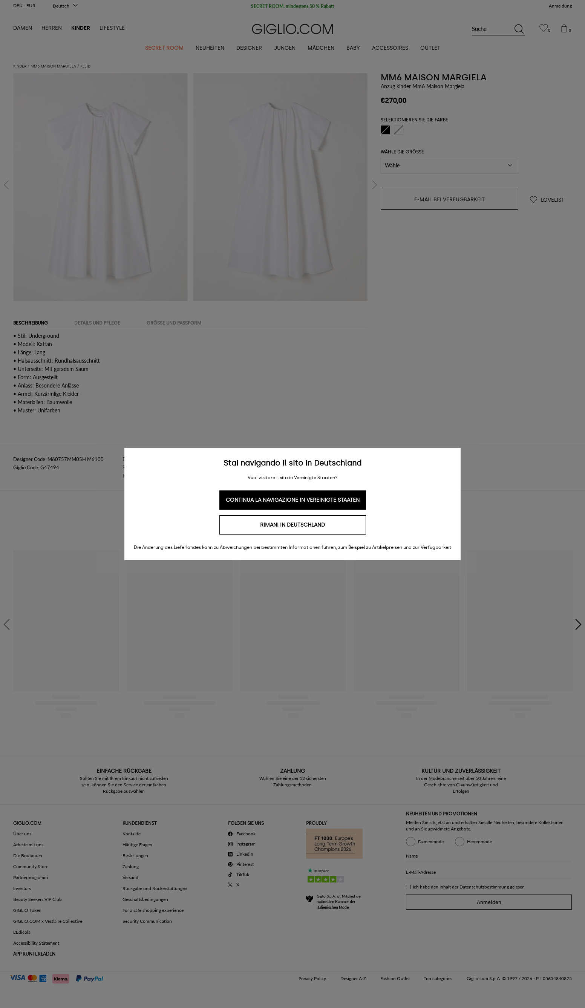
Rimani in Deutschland (292, 525)
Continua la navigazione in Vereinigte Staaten (293, 500)
